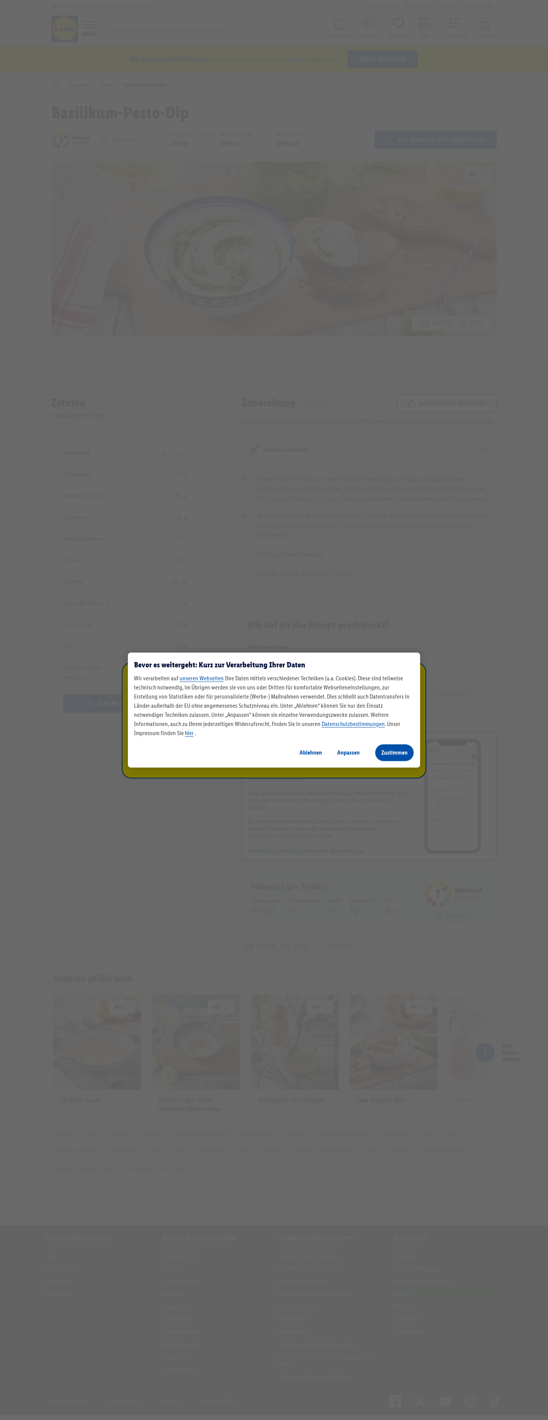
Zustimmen (394, 752)
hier (189, 733)
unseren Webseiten (202, 678)
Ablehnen (310, 752)
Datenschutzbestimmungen (353, 724)
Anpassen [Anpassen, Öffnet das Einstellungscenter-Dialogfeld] (348, 752)
